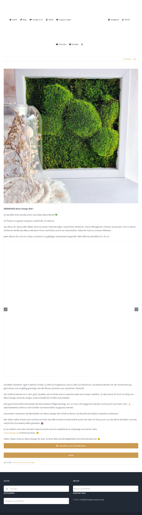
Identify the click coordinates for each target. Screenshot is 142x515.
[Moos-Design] (71, 136)
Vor (134, 59)
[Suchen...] (36, 489)
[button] (82, 44)
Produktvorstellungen (27, 462)
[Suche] (7, 489)
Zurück (127, 59)
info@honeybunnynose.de (92, 499)
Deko (16, 462)
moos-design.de (11, 432)
